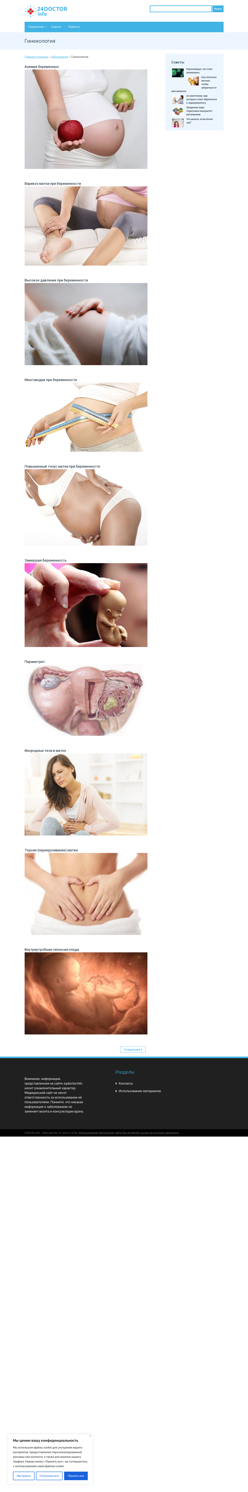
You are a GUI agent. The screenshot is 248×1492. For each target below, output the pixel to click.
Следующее (132, 1049)
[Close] (90, 1436)
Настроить (24, 1475)
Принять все (76, 1475)
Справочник (36, 26)
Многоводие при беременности (51, 380)
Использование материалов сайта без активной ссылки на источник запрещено (129, 1132)
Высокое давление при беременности (56, 280)
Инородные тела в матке (45, 751)
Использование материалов (140, 1091)
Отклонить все (49, 1475)
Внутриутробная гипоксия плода (52, 949)
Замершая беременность (46, 560)
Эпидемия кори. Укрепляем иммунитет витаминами (199, 111)
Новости (74, 26)
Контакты (126, 1083)
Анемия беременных (42, 67)
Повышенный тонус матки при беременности (62, 466)
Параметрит (35, 662)
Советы (56, 26)
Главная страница (36, 56)
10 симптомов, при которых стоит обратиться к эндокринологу (201, 99)
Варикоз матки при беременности (53, 184)
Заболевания (59, 56)
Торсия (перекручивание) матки (51, 850)
